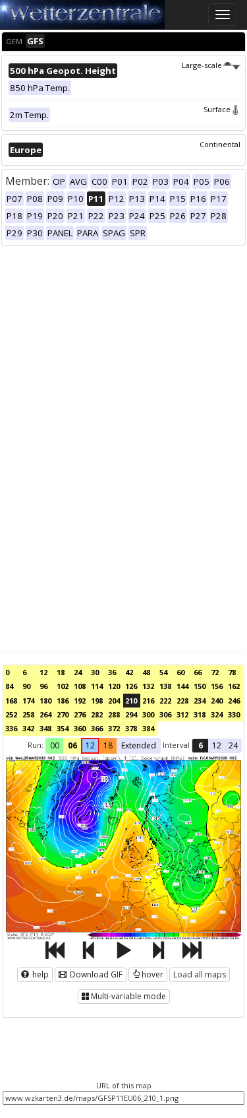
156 (217, 686)
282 (97, 714)
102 (63, 686)
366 (97, 728)
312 (182, 714)
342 (28, 728)
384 (148, 728)
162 (234, 686)
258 (28, 714)
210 (131, 701)
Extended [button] (138, 745)
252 (11, 714)
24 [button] (233, 745)
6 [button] (200, 745)
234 (200, 701)
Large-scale (211, 65)
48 (146, 672)
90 (26, 686)
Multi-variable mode (124, 996)
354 (63, 728)
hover (147, 974)
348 (45, 728)
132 (148, 686)
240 (217, 701)
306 (165, 714)
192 (80, 701)
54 (163, 672)
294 (131, 714)
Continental (220, 144)
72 (215, 672)
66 (198, 672)
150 (200, 686)
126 (131, 686)
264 (45, 714)
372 (114, 728)
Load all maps (199, 974)
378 (131, 728)
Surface (222, 109)
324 (217, 714)
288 (114, 714)
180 (45, 701)
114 (97, 686)
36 (112, 672)
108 (80, 686)
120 (114, 686)
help (35, 974)
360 (80, 728)
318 (200, 714)
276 (80, 714)
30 (95, 672)
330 (234, 714)
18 (61, 672)
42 (129, 672)
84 (9, 686)
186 (63, 701)
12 (43, 672)
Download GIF (91, 974)
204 (114, 701)
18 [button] (108, 745)
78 (232, 672)
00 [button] (54, 745)
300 (148, 714)
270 (63, 714)
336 (11, 728)
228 (182, 701)
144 (182, 686)
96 (43, 686)
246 (234, 701)
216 (148, 701)
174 (28, 701)
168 (11, 701)
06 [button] (72, 745)
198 (97, 701)
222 (165, 701)
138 (165, 686)
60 (180, 672)
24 (78, 672)
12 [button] (90, 745)
